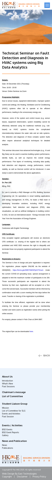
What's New (7, 383)
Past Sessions (8, 386)
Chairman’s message (14, 392)
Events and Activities (11, 413)
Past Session (8, 416)
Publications (7, 448)
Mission (5, 408)
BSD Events (7, 429)
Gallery (5, 435)
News (4, 445)
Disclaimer (22, 476)
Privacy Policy (39, 476)
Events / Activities (12, 425)
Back (46, 356)
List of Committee (12, 396)
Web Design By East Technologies (19, 473)
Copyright (7, 476)
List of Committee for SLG (13, 411)
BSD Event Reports (10, 432)
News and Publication (14, 440)
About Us (7, 376)
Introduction (7, 380)
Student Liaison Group (14, 403)
